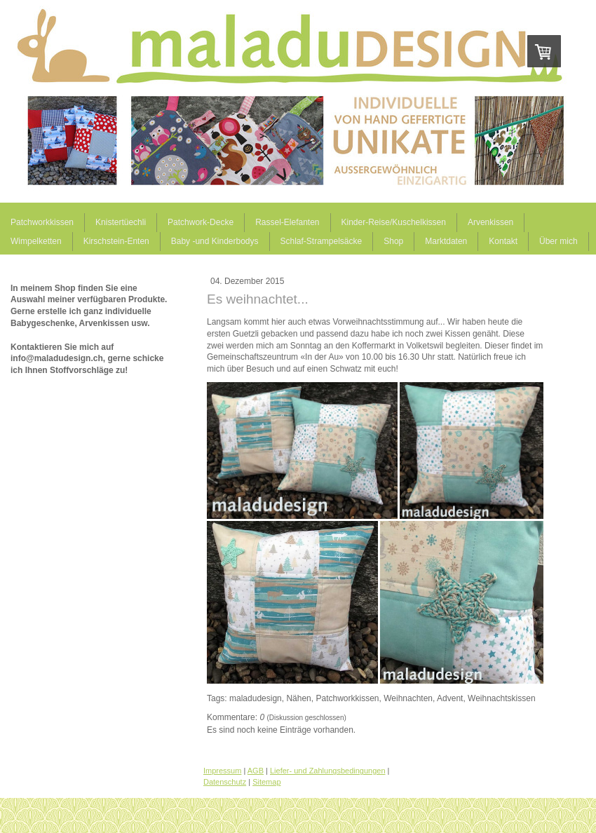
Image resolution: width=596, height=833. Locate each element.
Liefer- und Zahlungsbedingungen (328, 770)
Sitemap (266, 782)
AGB (256, 770)
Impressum (222, 770)
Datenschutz (224, 782)
